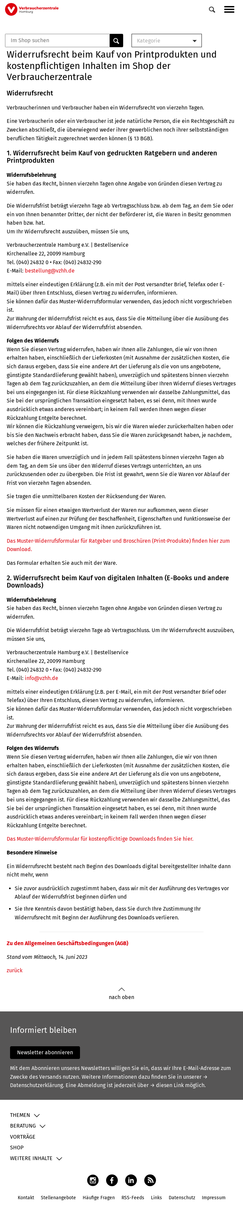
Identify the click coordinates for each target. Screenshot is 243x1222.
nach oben (121, 993)
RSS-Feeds (133, 1198)
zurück (14, 970)
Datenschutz (182, 1198)
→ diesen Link (167, 1085)
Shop (16, 1147)
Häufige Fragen (99, 1198)
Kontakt (26, 1198)
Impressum (214, 1198)
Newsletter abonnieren (45, 1052)
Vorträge (22, 1137)
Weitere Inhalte (31, 1158)
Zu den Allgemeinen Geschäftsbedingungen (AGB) (67, 943)
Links (156, 1198)
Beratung (23, 1126)
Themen (20, 1115)
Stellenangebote (58, 1198)
